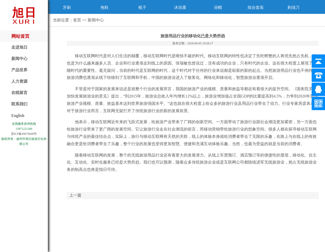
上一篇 (75, 195)
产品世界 (19, 70)
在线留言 (19, 92)
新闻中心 (19, 58)
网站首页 (20, 36)
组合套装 (256, 7)
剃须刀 (293, 7)
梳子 (142, 7)
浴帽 (218, 7)
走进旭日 (19, 47)
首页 (77, 20)
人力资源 (19, 81)
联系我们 (19, 104)
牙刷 (67, 7)
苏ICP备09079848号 (24, 134)
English (17, 115)
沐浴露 (180, 7)
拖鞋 (105, 7)
